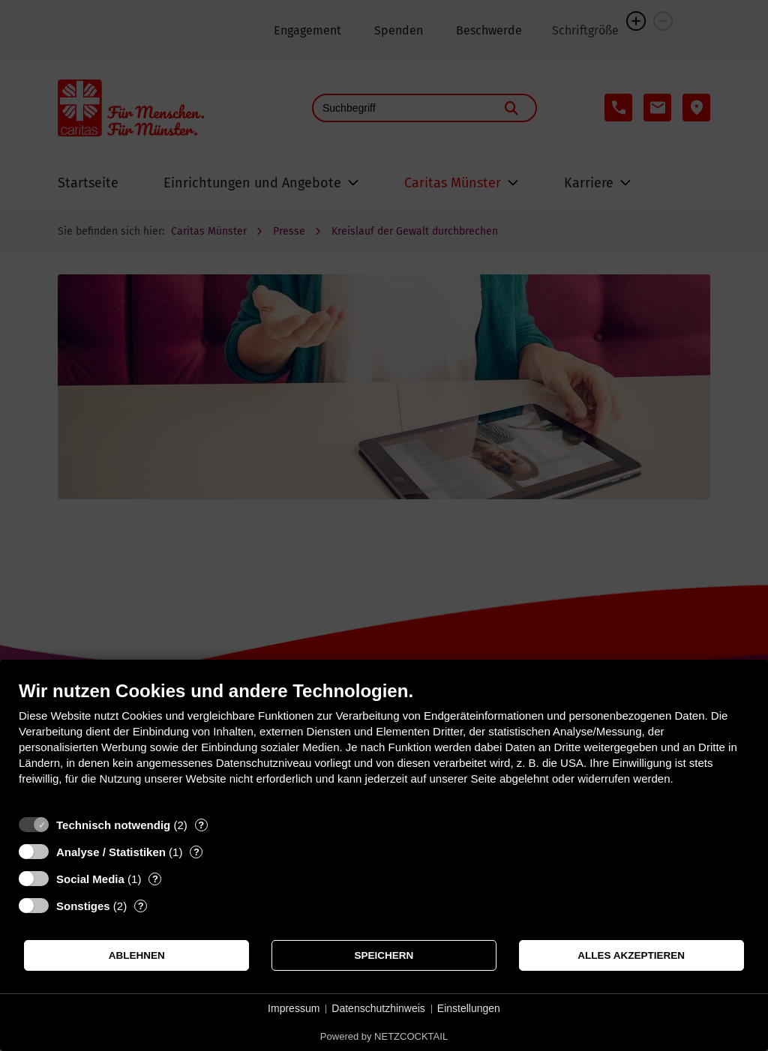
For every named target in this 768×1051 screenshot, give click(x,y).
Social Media (90, 879)
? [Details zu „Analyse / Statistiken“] (197, 852)
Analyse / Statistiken (111, 852)
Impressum (294, 1008)
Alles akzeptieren (631, 955)
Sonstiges (83, 906)
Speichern (384, 955)
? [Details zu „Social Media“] (155, 879)
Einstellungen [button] (468, 1008)
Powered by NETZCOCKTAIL (384, 1036)
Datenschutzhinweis (378, 1008)
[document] (384, 744)
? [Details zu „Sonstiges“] (141, 906)
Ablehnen (137, 955)
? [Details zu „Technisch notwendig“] (201, 825)
